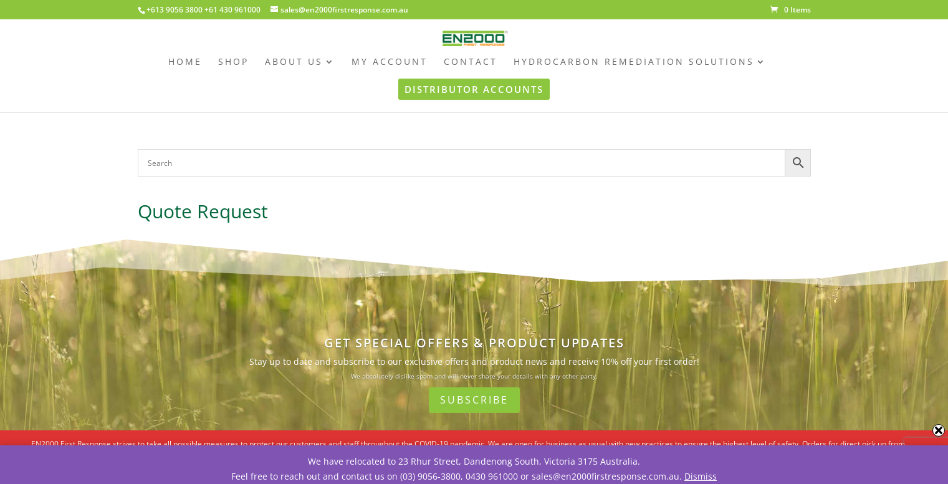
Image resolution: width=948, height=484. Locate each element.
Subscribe (474, 400)
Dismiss (700, 476)
